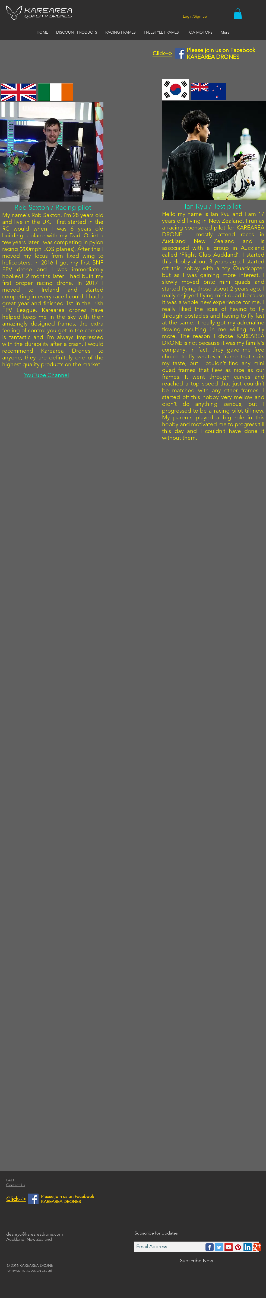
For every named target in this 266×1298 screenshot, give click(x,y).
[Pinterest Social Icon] (238, 1247)
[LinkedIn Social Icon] (247, 1247)
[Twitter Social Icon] (219, 1247)
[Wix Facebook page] (209, 1247)
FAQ (10, 1180)
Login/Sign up (195, 16)
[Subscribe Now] (196, 1261)
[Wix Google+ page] (257, 1247)
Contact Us (15, 1184)
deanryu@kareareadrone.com (34, 1234)
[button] (237, 13)
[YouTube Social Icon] (228, 1247)
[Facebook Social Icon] (180, 53)
